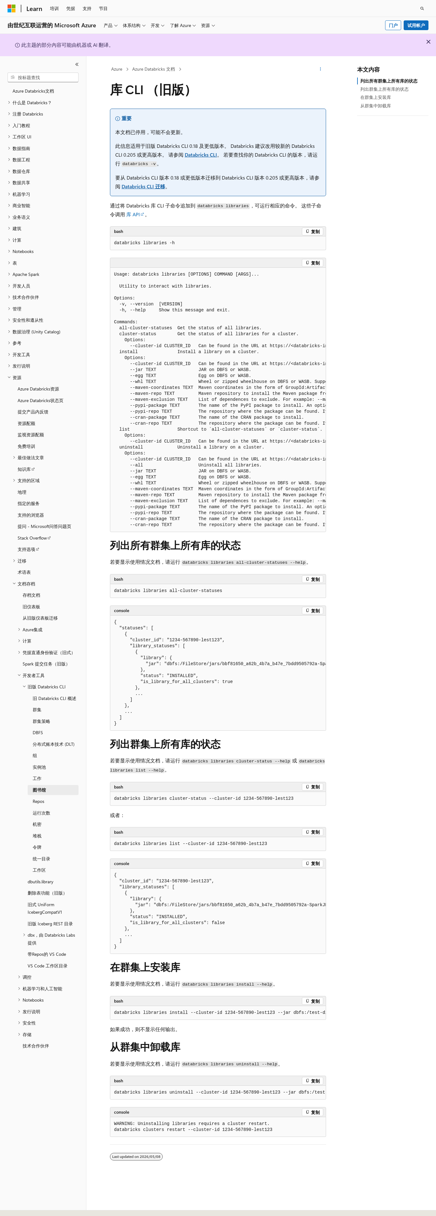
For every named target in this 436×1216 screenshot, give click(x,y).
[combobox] (43, 78)
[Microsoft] (12, 8)
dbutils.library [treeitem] (40, 882)
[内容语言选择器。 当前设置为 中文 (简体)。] (25, 1206)
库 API (133, 214)
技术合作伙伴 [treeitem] (36, 1046)
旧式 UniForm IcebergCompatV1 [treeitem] (45, 908)
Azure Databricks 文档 (153, 69)
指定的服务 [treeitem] (29, 503)
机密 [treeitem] (37, 824)
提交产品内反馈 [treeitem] (33, 412)
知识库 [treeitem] (24, 469)
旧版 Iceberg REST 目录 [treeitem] (50, 924)
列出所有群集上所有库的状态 (388, 81)
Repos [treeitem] (38, 801)
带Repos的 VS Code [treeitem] (47, 954)
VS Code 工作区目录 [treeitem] (48, 966)
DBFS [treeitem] (38, 732)
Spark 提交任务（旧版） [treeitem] (46, 664)
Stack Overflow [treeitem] (32, 538)
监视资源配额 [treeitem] (31, 435)
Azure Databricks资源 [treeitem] (38, 389)
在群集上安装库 (375, 97)
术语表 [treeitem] (24, 572)
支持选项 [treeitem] (26, 549)
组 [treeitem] (35, 755)
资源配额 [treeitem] (26, 423)
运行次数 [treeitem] (41, 813)
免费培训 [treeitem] (26, 446)
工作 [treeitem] (37, 778)
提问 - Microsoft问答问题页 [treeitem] (44, 526)
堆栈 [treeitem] (37, 836)
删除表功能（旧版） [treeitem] (47, 893)
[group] (218, 400)
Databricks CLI (201, 154)
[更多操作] (320, 69)
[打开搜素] (422, 8)
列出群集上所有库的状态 (384, 89)
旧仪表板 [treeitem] (31, 607)
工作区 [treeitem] (39, 870)
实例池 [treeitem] (39, 767)
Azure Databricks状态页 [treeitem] (40, 400)
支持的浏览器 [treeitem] (31, 515)
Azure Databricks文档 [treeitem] (33, 91)
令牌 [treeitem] (37, 847)
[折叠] (77, 64)
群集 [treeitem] (37, 710)
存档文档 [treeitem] (31, 595)
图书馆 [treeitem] (39, 790)
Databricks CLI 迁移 (143, 186)
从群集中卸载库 (375, 106)
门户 (393, 25)
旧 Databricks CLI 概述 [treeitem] (54, 698)
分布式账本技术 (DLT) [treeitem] (53, 744)
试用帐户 (416, 25)
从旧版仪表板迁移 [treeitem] (40, 618)
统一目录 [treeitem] (41, 859)
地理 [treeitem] (22, 492)
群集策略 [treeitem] (41, 721)
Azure (116, 69)
